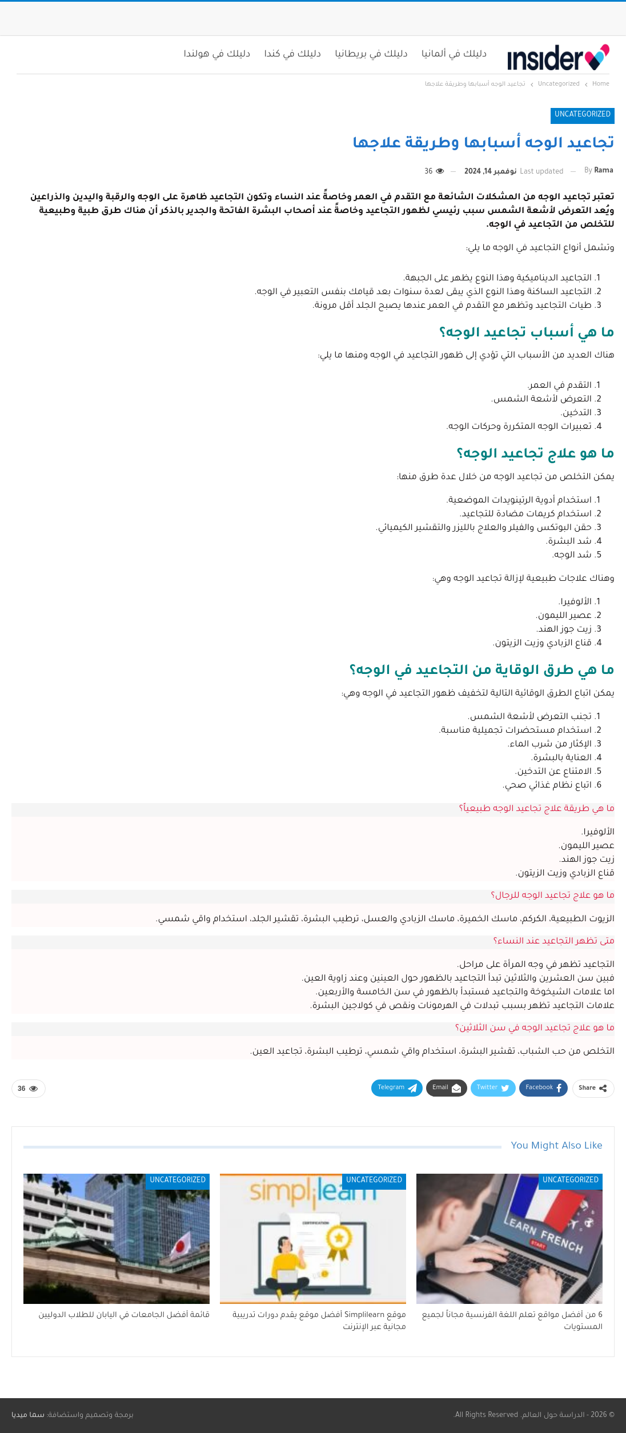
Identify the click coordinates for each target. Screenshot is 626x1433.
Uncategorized (583, 115)
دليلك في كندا (292, 55)
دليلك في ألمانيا (454, 55)
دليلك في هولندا (217, 55)
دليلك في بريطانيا (371, 55)
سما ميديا (28, 1416)
